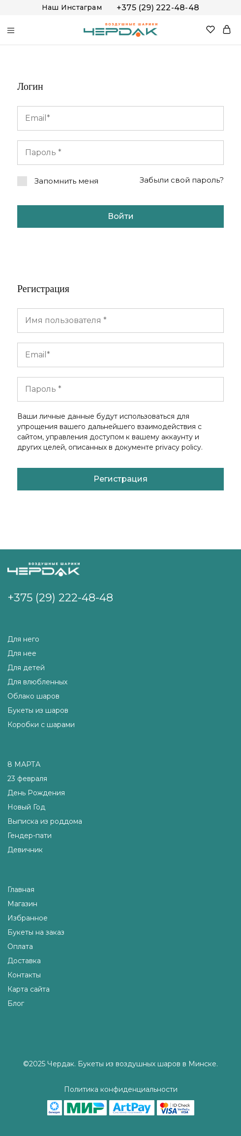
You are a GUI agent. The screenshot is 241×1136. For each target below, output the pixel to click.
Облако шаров (33, 696)
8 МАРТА (23, 764)
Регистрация (120, 479)
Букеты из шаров (37, 710)
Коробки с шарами (41, 724)
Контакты (24, 975)
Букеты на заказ (35, 932)
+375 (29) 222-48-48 (158, 7)
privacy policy (178, 447)
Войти (121, 216)
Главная (20, 889)
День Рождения (36, 792)
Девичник (25, 849)
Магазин (22, 903)
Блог (15, 1003)
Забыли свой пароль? (182, 180)
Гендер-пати (29, 835)
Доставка (24, 960)
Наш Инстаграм (72, 7)
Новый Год (26, 807)
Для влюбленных (37, 681)
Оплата (20, 946)
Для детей (26, 667)
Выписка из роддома (44, 821)
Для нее (21, 653)
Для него (23, 639)
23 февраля (27, 778)
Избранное (27, 918)
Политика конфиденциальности (121, 1089)
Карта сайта (28, 989)
